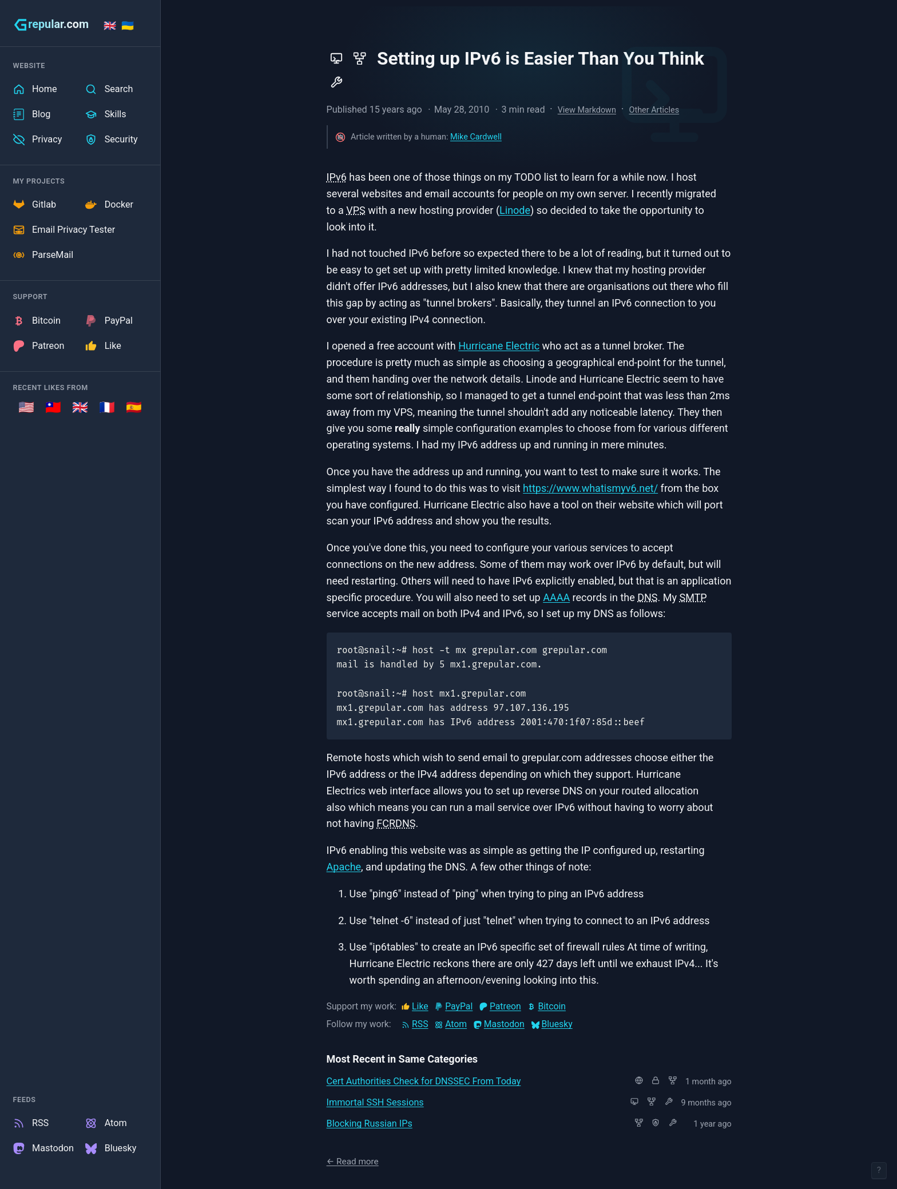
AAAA (556, 597)
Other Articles (654, 110)
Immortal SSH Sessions (375, 1102)
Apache (344, 867)
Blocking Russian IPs (369, 1123)
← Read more (353, 1161)
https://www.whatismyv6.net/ (590, 488)
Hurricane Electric (498, 346)
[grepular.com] (51, 24)
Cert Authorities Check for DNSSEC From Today (424, 1081)
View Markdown (587, 110)
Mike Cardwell (476, 137)
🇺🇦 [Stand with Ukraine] (127, 25)
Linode (514, 210)
